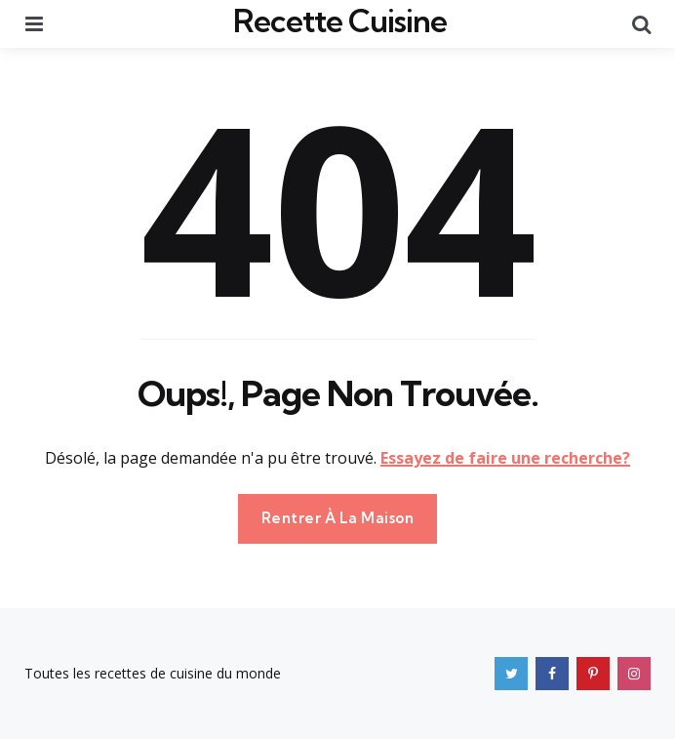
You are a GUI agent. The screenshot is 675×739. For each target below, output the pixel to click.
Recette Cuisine (340, 20)
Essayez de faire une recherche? (505, 458)
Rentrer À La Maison (338, 518)
